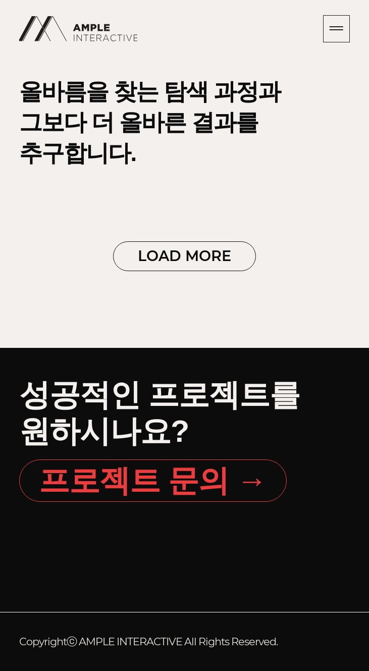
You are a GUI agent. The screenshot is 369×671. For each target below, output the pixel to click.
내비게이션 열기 (336, 28)
